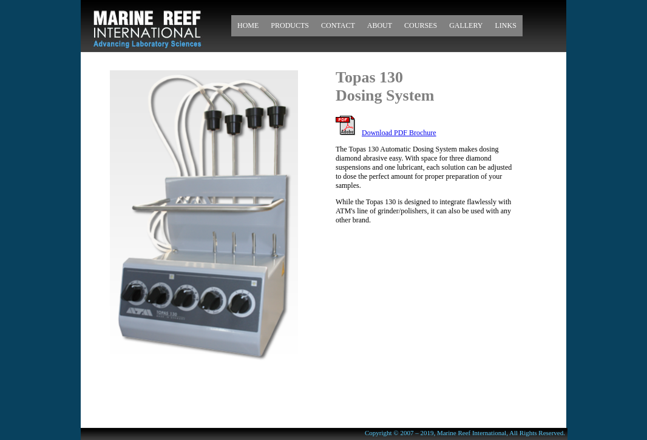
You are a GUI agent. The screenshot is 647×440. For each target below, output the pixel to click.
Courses (420, 25)
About (379, 25)
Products (290, 25)
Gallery (466, 25)
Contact (338, 25)
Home (248, 25)
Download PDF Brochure (399, 132)
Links (505, 25)
